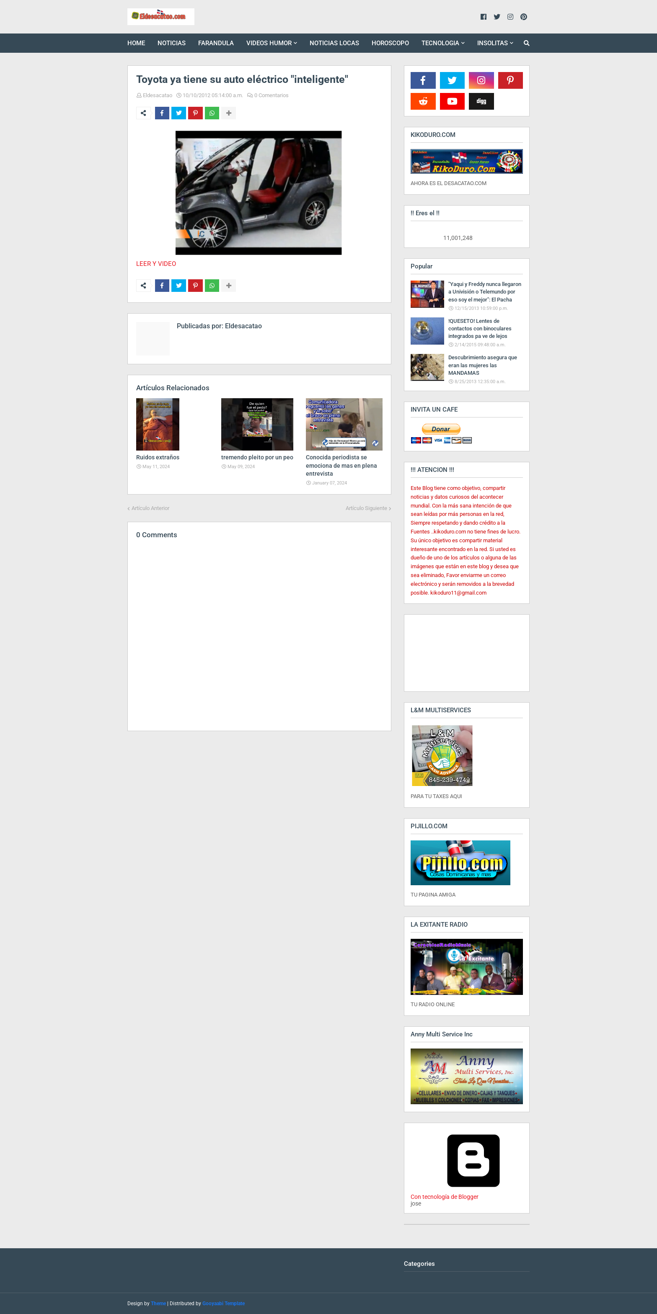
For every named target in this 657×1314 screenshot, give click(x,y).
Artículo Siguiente (366, 508)
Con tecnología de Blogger (473, 1193)
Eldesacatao (157, 95)
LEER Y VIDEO (156, 264)
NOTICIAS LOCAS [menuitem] (334, 43)
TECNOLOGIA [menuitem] (440, 43)
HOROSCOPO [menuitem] (390, 43)
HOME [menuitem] (136, 43)
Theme (158, 1303)
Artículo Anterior (150, 508)
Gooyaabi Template (223, 1303)
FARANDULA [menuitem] (216, 43)
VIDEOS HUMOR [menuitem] (269, 43)
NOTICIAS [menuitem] (172, 43)
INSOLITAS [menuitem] (492, 43)
